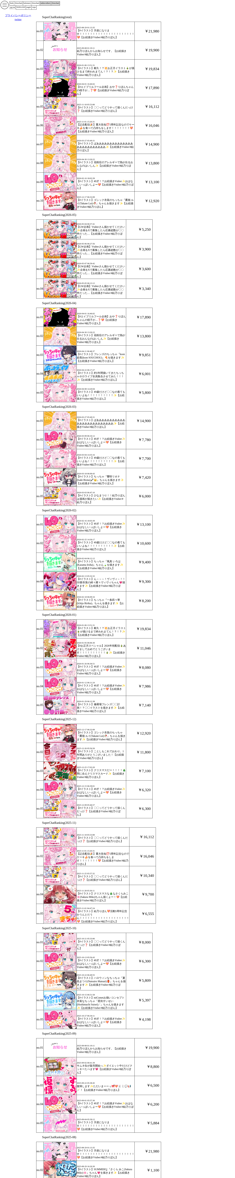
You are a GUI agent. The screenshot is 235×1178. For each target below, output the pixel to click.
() (18, 3)
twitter (18, 19)
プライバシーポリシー (18, 15)
